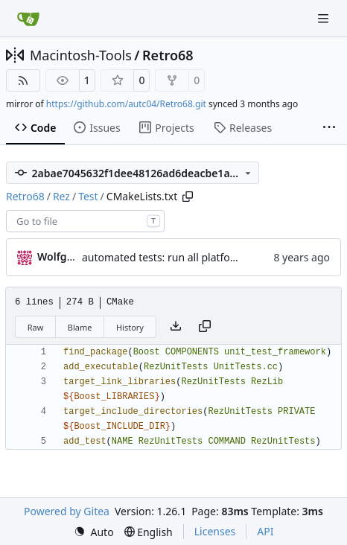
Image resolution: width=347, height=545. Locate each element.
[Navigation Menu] (325, 18)
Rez (61, 196)
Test (88, 196)
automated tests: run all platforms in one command (208, 257)
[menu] (94, 532)
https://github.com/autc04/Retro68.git (126, 104)
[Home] (28, 18)
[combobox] (85, 221)
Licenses (215, 531)
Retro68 (168, 55)
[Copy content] (205, 327)
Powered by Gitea (66, 511)
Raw (36, 327)
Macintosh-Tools (81, 55)
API (265, 531)
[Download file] (176, 327)
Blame (80, 327)
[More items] (329, 128)
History (130, 327)
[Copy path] (187, 196)
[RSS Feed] (23, 80)
